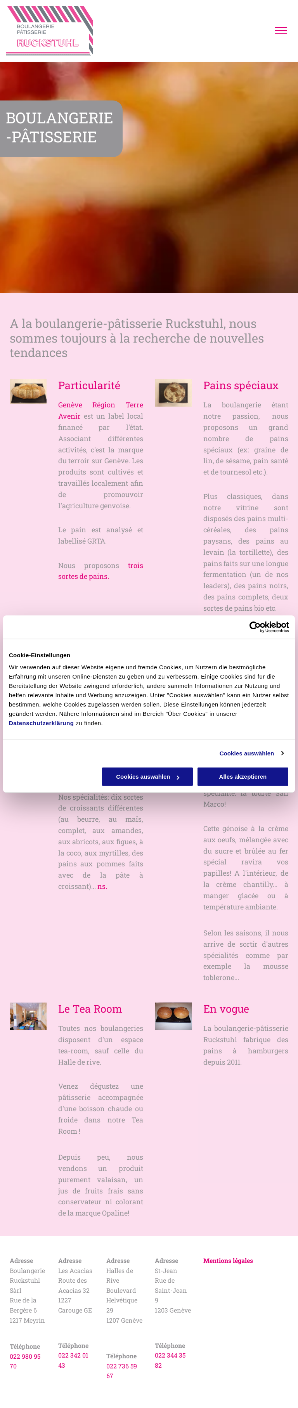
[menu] (281, 31)
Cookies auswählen (247, 753)
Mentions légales (228, 1260)
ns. (102, 886)
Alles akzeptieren (243, 776)
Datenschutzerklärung (41, 723)
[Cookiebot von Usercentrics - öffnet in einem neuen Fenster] (255, 627)
